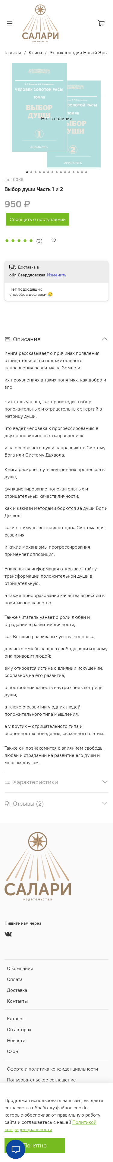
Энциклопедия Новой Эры (78, 52)
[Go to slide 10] (65, 172)
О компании (20, 968)
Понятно (35, 1145)
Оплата (15, 979)
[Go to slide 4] (40, 172)
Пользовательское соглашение (41, 1080)
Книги (35, 52)
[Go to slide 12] (73, 172)
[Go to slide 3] (35, 172)
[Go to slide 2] (31, 172)
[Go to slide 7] (52, 172)
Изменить (56, 275)
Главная (13, 52)
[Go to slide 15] (86, 172)
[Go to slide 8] (57, 172)
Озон (12, 1051)
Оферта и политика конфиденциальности (52, 1069)
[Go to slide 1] (27, 172)
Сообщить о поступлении (38, 219)
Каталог (15, 1018)
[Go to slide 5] (44, 172)
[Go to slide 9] (61, 172)
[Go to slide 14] (82, 172)
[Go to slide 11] (69, 172)
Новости (16, 1040)
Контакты (17, 1001)
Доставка (17, 990)
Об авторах (19, 1029)
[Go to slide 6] (48, 172)
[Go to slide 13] (78, 172)
